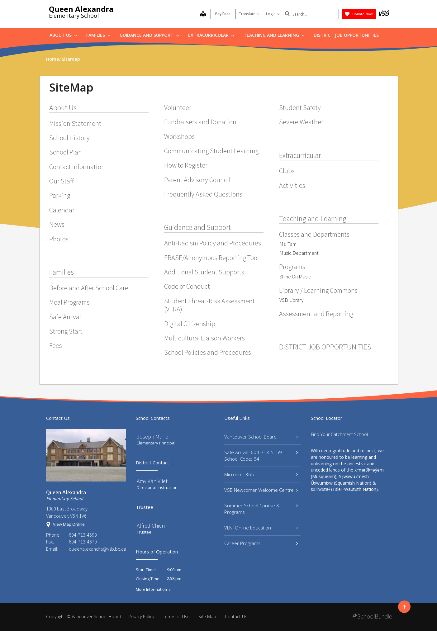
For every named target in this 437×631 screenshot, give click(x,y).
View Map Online (69, 524)
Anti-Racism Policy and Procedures (212, 243)
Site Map (207, 616)
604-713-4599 (83, 535)
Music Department (299, 252)
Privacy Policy (141, 616)
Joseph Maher (153, 436)
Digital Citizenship (189, 323)
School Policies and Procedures (207, 352)
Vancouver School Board (261, 437)
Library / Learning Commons (318, 290)
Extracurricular (211, 35)
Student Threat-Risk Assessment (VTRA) (209, 305)
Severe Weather (301, 121)
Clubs (287, 170)
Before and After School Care (88, 287)
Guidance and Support (149, 35)
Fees (55, 345)
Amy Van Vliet (152, 481)
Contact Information (77, 166)
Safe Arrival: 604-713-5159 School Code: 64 (261, 455)
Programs (292, 266)
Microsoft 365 (261, 474)
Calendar (61, 210)
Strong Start (66, 331)
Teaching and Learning (274, 35)
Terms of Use (176, 616)
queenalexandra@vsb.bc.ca (97, 549)
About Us (63, 35)
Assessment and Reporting (316, 313)
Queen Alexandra (81, 9)
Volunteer (177, 107)
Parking (59, 195)
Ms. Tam (288, 243)
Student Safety (300, 107)
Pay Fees (222, 14)
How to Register (185, 165)
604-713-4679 (83, 541)
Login (273, 14)
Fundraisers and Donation (200, 121)
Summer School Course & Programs (261, 508)
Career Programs (261, 543)
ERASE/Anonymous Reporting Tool (211, 257)
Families (98, 35)
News (56, 224)
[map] (203, 14)
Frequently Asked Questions (203, 194)
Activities (292, 185)
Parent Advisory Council (197, 179)
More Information (151, 589)
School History (69, 137)
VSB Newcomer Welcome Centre (261, 490)
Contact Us (236, 616)
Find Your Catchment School (339, 434)
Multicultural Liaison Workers (204, 338)
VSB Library (291, 300)
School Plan (65, 152)
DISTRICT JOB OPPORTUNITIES (346, 35)
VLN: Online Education (261, 527)
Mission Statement (75, 123)
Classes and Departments (314, 234)
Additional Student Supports (204, 272)
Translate (249, 14)
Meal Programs (69, 302)
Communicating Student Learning (211, 150)
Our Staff (61, 181)
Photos (59, 239)
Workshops (179, 136)
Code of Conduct (187, 286)
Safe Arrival (65, 316)
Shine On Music (295, 276)
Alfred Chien (151, 525)
